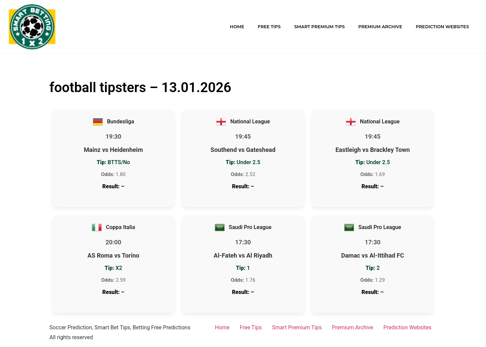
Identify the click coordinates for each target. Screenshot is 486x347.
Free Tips (269, 26)
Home (237, 26)
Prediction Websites (442, 26)
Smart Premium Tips (319, 26)
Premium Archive (380, 26)
